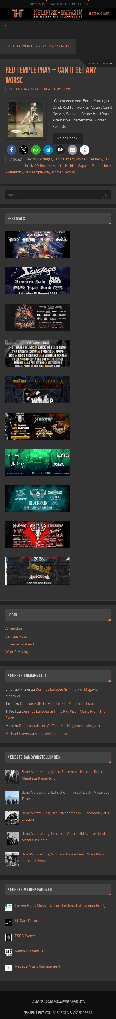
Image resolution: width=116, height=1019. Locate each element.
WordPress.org (17, 652)
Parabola (60, 1012)
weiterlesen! (68, 138)
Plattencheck (57, 89)
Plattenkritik (14, 172)
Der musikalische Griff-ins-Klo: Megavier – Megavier (60, 725)
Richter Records (64, 172)
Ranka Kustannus (29, 951)
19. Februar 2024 (23, 89)
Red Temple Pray (37, 172)
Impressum (37, 4)
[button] (11, 150)
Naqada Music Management (37, 966)
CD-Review (42, 165)
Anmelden (13, 628)
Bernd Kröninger (39, 159)
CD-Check (94, 159)
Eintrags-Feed (16, 636)
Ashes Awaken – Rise (51, 733)
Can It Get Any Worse (70, 159)
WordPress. (83, 1012)
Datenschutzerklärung (69, 4)
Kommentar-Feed (19, 644)
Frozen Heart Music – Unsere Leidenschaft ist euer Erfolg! (61, 905)
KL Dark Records (28, 921)
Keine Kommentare (101, 63)
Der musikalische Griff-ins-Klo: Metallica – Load (57, 703)
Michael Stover (17, 733)
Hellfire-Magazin (77, 165)
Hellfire (57, 165)
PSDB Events (25, 936)
